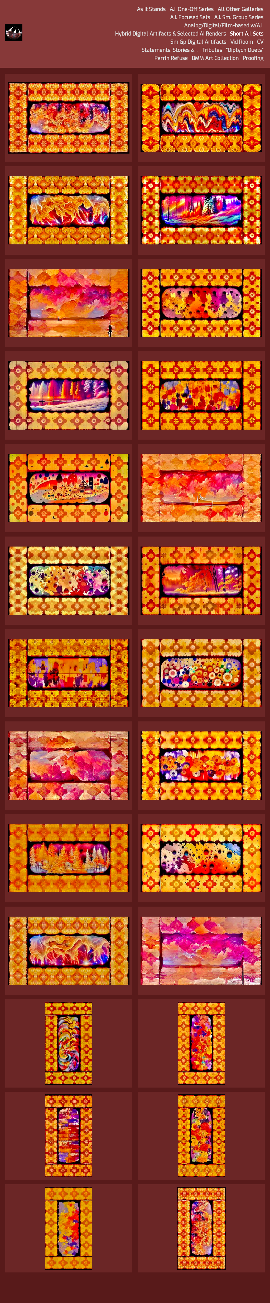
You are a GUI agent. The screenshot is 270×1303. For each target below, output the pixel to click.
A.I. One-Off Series (192, 9)
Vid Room (241, 42)
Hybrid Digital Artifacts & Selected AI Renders (170, 33)
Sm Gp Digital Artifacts (198, 42)
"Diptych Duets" (244, 50)
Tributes (211, 50)
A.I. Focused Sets (190, 17)
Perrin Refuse (171, 58)
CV (260, 42)
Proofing (253, 58)
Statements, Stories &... (169, 50)
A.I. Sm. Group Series (238, 17)
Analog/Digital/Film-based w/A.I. (223, 25)
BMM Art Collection (215, 58)
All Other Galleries (240, 9)
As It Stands (151, 9)
